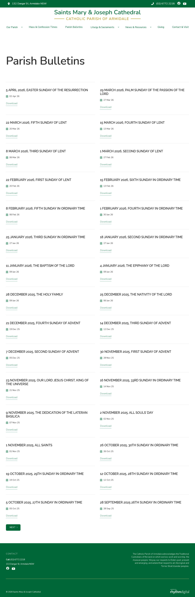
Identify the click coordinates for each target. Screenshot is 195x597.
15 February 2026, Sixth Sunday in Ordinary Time (140, 180)
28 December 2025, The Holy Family (34, 294)
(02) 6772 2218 (165, 3)
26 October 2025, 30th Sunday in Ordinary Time (139, 445)
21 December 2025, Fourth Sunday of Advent (43, 323)
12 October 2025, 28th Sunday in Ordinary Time (139, 474)
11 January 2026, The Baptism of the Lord (40, 266)
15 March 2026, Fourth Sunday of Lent (132, 122)
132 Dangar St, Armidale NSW (29, 3)
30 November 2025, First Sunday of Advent (135, 352)
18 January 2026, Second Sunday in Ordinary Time (141, 237)
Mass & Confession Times (43, 27)
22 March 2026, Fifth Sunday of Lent (36, 122)
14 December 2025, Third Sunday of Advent (135, 323)
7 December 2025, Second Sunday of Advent (42, 352)
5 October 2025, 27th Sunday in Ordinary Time (44, 502)
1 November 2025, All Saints (29, 445)
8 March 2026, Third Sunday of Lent (36, 151)
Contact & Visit (180, 27)
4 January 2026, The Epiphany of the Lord (134, 266)
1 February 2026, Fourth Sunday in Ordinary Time (141, 208)
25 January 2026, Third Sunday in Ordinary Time (45, 237)
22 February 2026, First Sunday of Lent (38, 180)
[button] (13, 27)
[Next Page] (13, 527)
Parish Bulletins (74, 27)
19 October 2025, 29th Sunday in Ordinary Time (45, 474)
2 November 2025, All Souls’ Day (126, 413)
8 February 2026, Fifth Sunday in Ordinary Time (45, 208)
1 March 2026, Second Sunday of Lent (131, 151)
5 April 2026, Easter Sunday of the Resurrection (47, 90)
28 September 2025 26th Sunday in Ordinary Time (140, 502)
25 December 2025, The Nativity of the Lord (136, 294)
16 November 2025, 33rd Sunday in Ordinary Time (140, 380)
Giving (161, 27)
